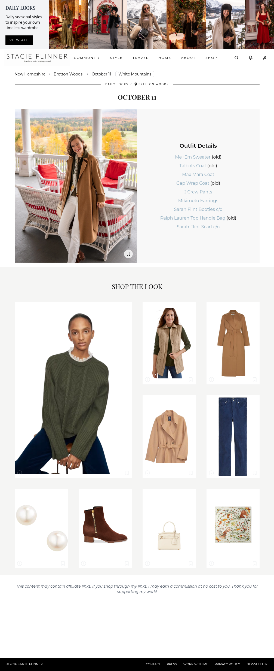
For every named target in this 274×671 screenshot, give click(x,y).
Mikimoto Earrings (198, 200)
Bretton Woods (68, 74)
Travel (141, 58)
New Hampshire (30, 74)
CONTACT (153, 664)
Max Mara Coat (198, 174)
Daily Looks (116, 84)
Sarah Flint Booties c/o (198, 209)
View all (19, 40)
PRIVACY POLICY (227, 664)
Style (116, 58)
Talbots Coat (193, 165)
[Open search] (236, 58)
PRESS (172, 664)
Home (164, 58)
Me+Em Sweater (193, 157)
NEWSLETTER (257, 664)
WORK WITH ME (195, 664)
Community (87, 58)
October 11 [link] (101, 74)
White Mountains (134, 74)
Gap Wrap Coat (193, 183)
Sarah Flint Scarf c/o (198, 226)
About (188, 58)
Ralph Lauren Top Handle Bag (193, 218)
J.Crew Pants (198, 192)
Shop (211, 58)
